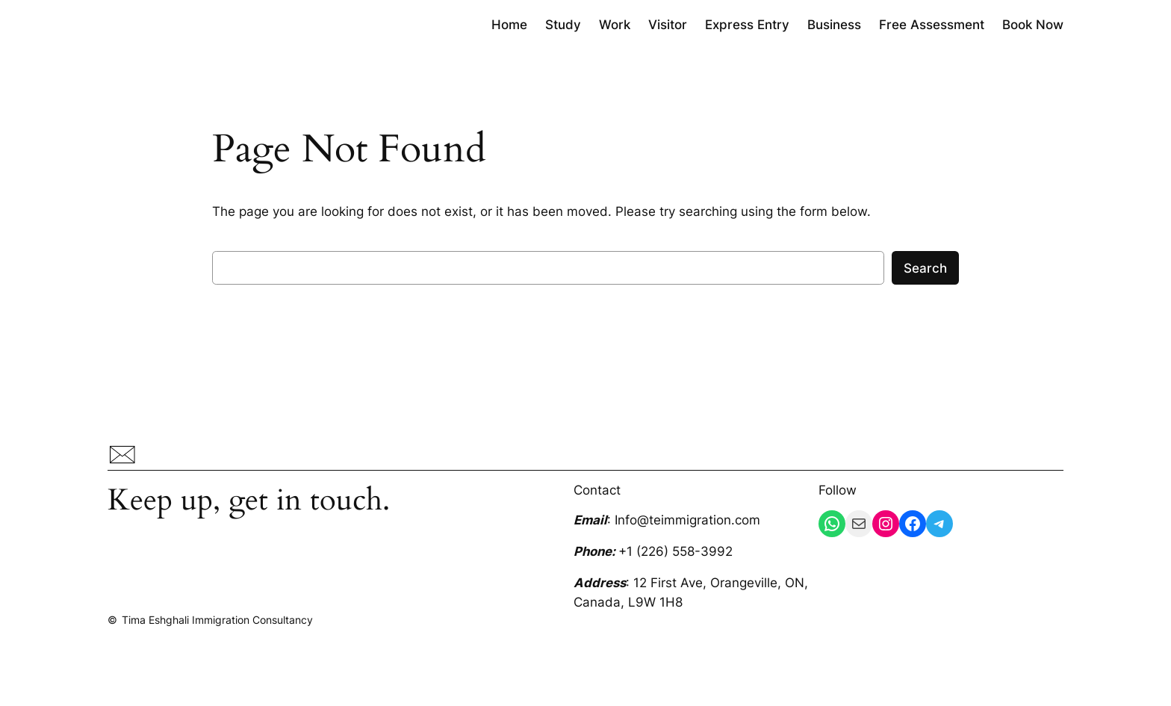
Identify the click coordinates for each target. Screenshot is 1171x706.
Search (925, 268)
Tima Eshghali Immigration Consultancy (217, 619)
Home (509, 24)
